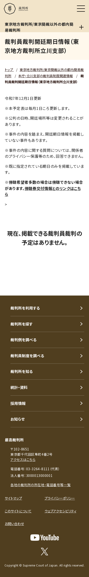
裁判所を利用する (25, 308)
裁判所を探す (21, 324)
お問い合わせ (14, 523)
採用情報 (18, 403)
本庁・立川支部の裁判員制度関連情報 (45, 75)
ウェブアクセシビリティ (60, 511)
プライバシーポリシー (60, 498)
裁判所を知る (21, 371)
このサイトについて (18, 511)
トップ (9, 69)
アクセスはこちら (22, 459)
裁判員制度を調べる (27, 355)
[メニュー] (81, 8)
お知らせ (17, 419)
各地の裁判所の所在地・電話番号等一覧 (40, 484)
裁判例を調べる (23, 339)
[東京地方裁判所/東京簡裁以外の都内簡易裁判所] (81, 27)
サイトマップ (13, 498)
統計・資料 (19, 387)
